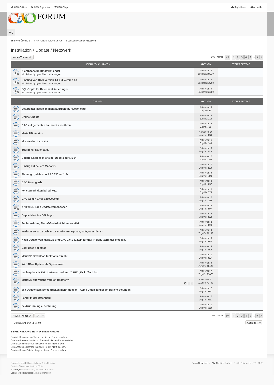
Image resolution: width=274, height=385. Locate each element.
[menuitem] (16, 373)
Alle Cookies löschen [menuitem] (222, 363)
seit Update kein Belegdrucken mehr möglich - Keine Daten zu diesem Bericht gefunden (76, 289)
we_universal (20, 370)
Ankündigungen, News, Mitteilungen (43, 74)
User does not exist (34, 247)
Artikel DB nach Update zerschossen (44, 207)
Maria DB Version (32, 133)
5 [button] (250, 57)
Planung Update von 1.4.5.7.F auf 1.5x (45, 174)
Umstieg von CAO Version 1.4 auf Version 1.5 (50, 80)
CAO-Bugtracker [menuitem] (40, 7)
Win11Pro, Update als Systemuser (43, 264)
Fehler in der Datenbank (36, 297)
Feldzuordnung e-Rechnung (39, 306)
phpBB (23, 363)
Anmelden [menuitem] (256, 7)
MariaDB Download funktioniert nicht (45, 256)
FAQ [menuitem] (11, 32)
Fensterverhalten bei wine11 (39, 190)
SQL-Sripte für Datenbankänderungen (45, 89)
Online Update (30, 116)
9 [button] (257, 57)
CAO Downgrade (32, 182)
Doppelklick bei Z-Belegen (38, 215)
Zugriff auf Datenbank (35, 149)
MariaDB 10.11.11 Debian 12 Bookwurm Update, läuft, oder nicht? (62, 231)
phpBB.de (39, 366)
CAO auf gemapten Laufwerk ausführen (46, 125)
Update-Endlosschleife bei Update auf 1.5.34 (49, 157)
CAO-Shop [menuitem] (61, 7)
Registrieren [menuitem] (238, 7)
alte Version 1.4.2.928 (35, 141)
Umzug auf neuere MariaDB (39, 166)
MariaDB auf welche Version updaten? (45, 279)
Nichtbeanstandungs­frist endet (41, 70)
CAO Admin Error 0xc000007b (40, 198)
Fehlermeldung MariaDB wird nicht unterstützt (50, 223)
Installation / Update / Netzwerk (41, 50)
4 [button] (246, 57)
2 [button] (237, 57)
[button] (227, 57)
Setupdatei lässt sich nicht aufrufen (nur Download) (54, 108)
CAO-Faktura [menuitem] (19, 7)
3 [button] (242, 57)
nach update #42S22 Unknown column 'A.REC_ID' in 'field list (60, 272)
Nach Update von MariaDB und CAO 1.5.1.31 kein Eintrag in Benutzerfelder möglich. (74, 239)
